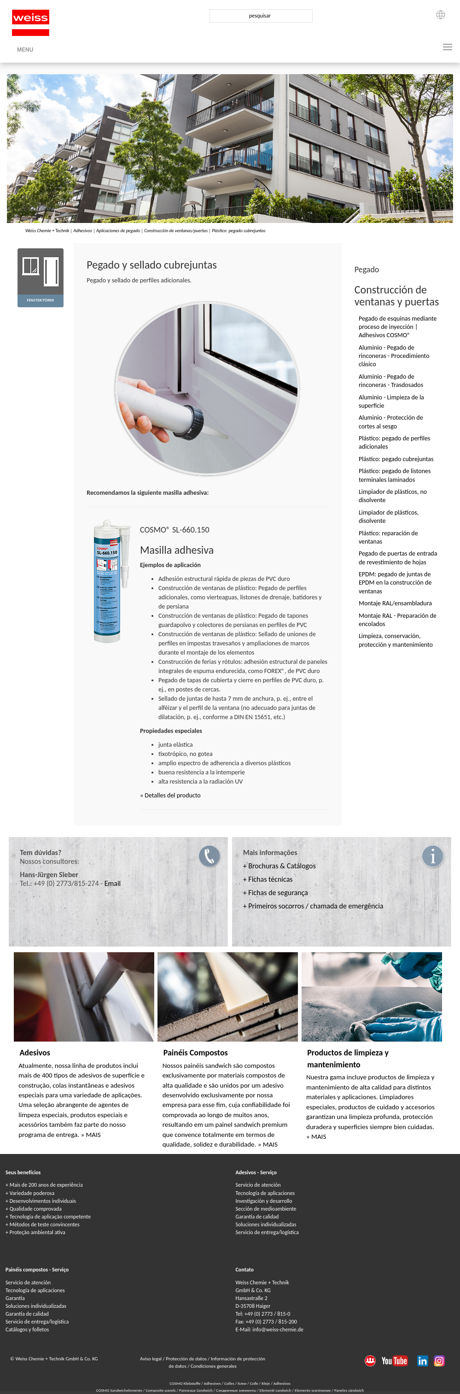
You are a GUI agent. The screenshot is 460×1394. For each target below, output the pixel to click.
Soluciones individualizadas (266, 1224)
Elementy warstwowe (313, 1390)
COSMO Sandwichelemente (119, 1390)
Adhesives (212, 1383)
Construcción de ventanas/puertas (176, 231)
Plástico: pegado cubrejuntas (238, 231)
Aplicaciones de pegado (118, 231)
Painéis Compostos (195, 1053)
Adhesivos (82, 231)
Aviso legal (151, 1359)
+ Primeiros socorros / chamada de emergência (313, 906)
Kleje (266, 1383)
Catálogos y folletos (27, 1329)
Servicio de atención (258, 1185)
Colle (254, 1383)
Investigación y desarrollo (264, 1201)
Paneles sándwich (349, 1390)
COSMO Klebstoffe (184, 1383)
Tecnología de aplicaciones (265, 1193)
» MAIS (90, 1134)
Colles (229, 1383)
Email (113, 883)
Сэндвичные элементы (236, 1390)
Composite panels (161, 1390)
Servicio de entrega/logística (267, 1232)
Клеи (242, 1383)
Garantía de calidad (257, 1216)
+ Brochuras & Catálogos (279, 865)
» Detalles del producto (170, 795)
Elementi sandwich (276, 1390)
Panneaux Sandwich (196, 1390)
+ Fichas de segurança (275, 892)
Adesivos (34, 1053)
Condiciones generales (214, 1366)
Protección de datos (187, 1359)
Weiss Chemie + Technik (47, 231)
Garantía (15, 1298)
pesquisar (260, 15)
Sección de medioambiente (266, 1209)
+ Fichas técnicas (268, 879)
